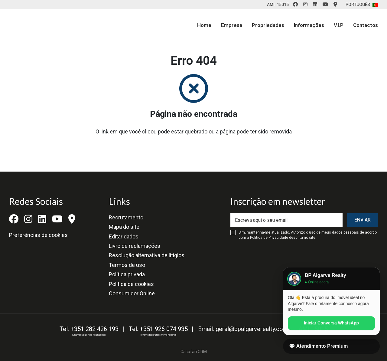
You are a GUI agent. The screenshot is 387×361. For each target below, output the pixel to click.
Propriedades (268, 25)
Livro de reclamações (134, 246)
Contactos (365, 25)
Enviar (362, 220)
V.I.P (338, 25)
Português (362, 4)
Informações (309, 25)
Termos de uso (127, 265)
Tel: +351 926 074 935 (158, 329)
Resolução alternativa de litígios (146, 255)
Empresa (231, 25)
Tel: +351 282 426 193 (89, 329)
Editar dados (123, 236)
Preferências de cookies (38, 235)
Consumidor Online (132, 293)
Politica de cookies (131, 284)
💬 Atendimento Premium (318, 346)
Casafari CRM (193, 351)
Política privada (127, 274)
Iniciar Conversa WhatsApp (331, 327)
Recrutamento (126, 217)
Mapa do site (124, 227)
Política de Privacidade (269, 237)
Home (204, 25)
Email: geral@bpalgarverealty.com (243, 329)
